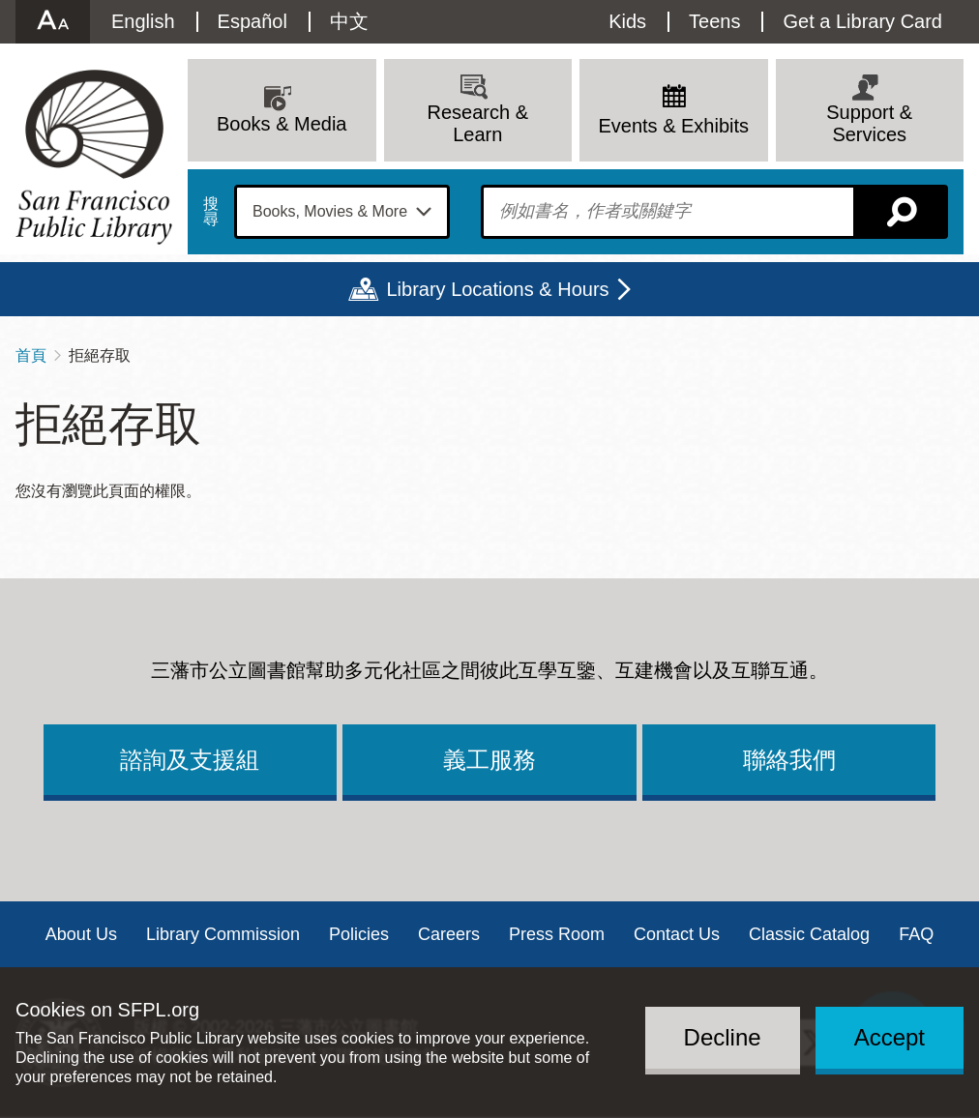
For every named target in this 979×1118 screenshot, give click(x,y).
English (143, 21)
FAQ (916, 934)
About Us (81, 934)
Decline (722, 1037)
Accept (889, 1037)
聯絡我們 (789, 760)
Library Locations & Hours (497, 289)
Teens (714, 21)
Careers (449, 934)
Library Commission (223, 934)
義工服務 (489, 760)
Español (252, 21)
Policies (359, 934)
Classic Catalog (809, 934)
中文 (349, 21)
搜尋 (211, 211)
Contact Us (677, 934)
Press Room (557, 934)
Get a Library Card (862, 21)
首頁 (30, 355)
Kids (627, 21)
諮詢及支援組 (189, 760)
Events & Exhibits (673, 125)
